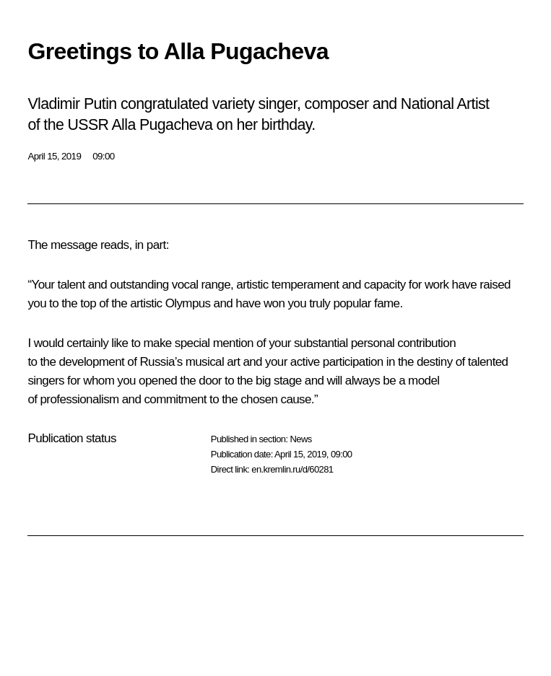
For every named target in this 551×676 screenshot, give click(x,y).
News (300, 439)
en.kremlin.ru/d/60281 (292, 469)
